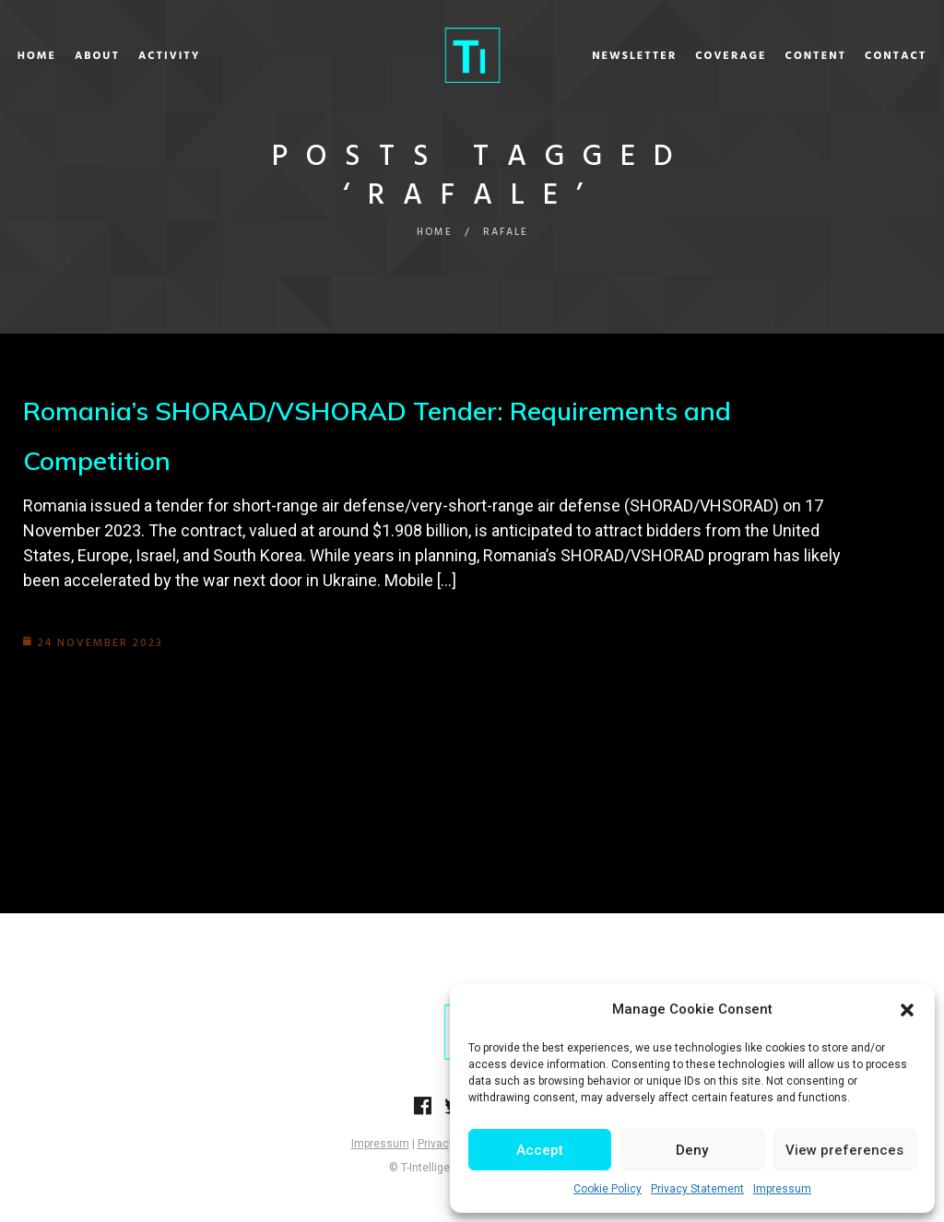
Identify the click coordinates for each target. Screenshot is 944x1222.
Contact (856, 56)
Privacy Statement (697, 1188)
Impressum (782, 1188)
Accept (539, 1150)
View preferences (844, 1150)
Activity (209, 56)
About (136, 56)
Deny (692, 1150)
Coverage (690, 56)
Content (776, 56)
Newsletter (594, 56)
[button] (907, 1010)
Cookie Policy (607, 1188)
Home (76, 56)
